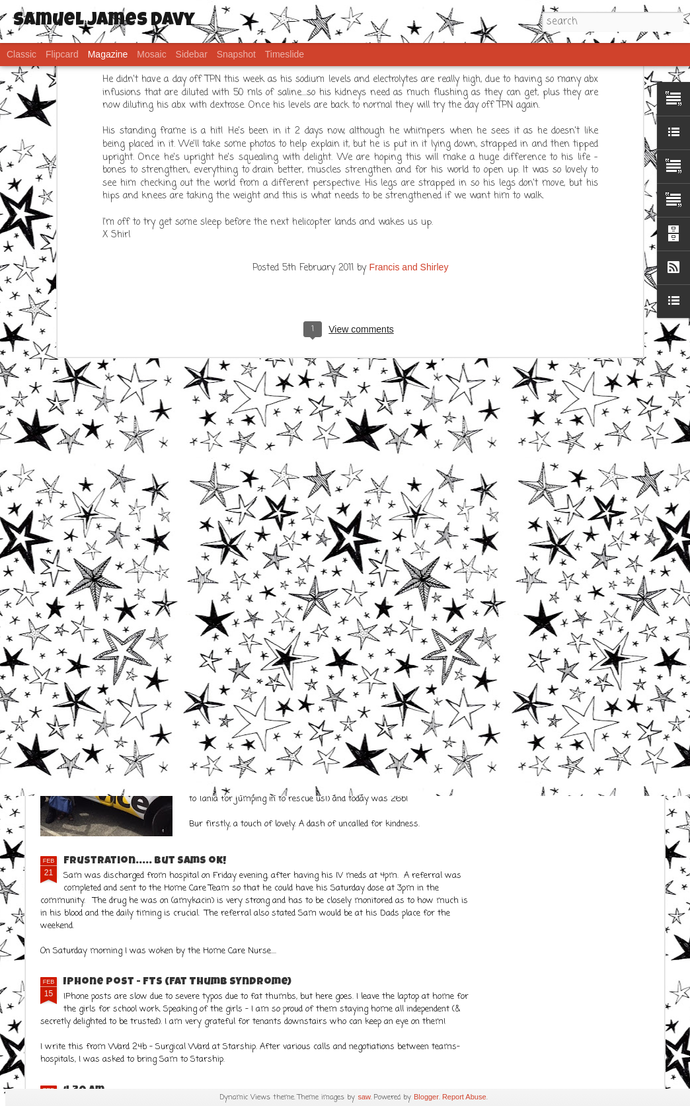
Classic (21, 54)
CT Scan (233, 486)
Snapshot (236, 54)
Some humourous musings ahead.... (582, 380)
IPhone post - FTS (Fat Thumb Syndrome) (177, 982)
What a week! (249, 709)
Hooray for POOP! (270, 375)
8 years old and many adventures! (115, 380)
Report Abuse (464, 1097)
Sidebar (192, 54)
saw (364, 1097)
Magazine (108, 54)
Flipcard (62, 54)
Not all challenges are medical (430, 380)
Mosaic (151, 54)
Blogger (426, 1097)
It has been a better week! (139, 638)
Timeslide (284, 54)
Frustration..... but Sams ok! (144, 861)
